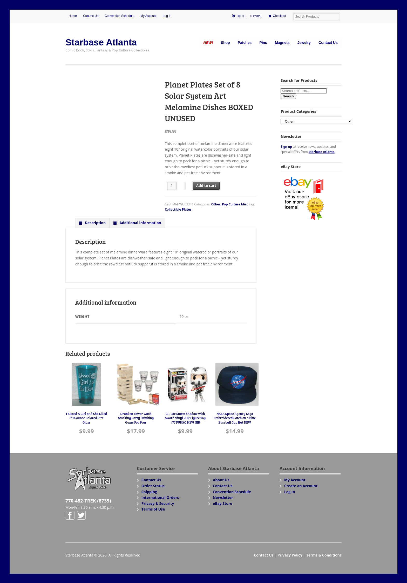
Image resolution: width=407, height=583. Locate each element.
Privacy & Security (157, 503)
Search (288, 96)
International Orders (160, 497)
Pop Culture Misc (235, 204)
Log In (167, 16)
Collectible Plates (178, 209)
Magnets (282, 43)
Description (95, 222)
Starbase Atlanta (101, 42)
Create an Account (301, 485)
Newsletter (223, 497)
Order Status (153, 485)
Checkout (279, 16)
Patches (245, 43)
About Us (221, 479)
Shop (225, 43)
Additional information (140, 222)
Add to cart (206, 185)
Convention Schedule (119, 16)
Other (215, 204)
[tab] (92, 223)
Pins (263, 43)
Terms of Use (153, 509)
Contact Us (90, 16)
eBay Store (222, 503)
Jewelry (304, 43)
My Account (148, 16)
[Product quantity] (172, 186)
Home (73, 16)
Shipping (149, 491)
